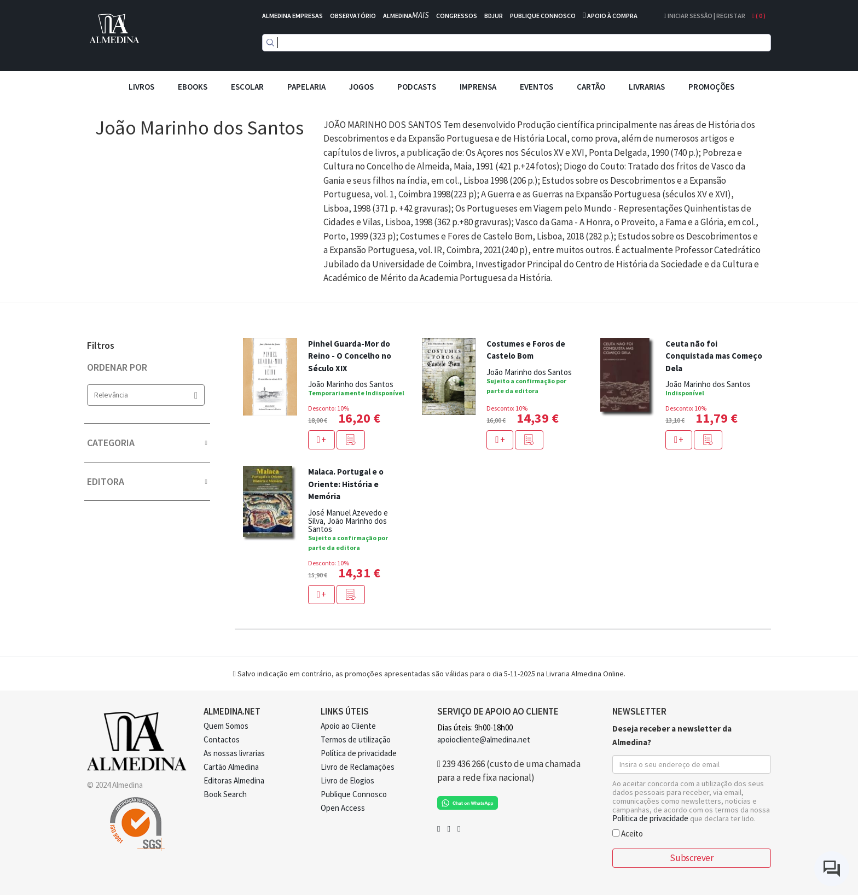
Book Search (225, 794)
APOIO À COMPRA (612, 15)
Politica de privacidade (650, 818)
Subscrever (691, 858)
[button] (351, 439)
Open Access (343, 808)
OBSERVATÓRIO (353, 15)
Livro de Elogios (347, 780)
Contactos (222, 739)
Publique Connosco (354, 794)
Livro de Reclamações (358, 767)
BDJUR (493, 15)
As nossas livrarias (234, 753)
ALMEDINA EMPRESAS (292, 15)
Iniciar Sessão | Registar (704, 15)
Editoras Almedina (234, 780)
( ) (759, 15)
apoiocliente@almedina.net (483, 739)
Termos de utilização (356, 739)
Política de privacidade (359, 753)
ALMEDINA (406, 15)
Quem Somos (226, 726)
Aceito (627, 833)
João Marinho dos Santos (350, 384)
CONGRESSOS (456, 15)
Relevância (146, 395)
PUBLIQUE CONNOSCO (543, 15)
